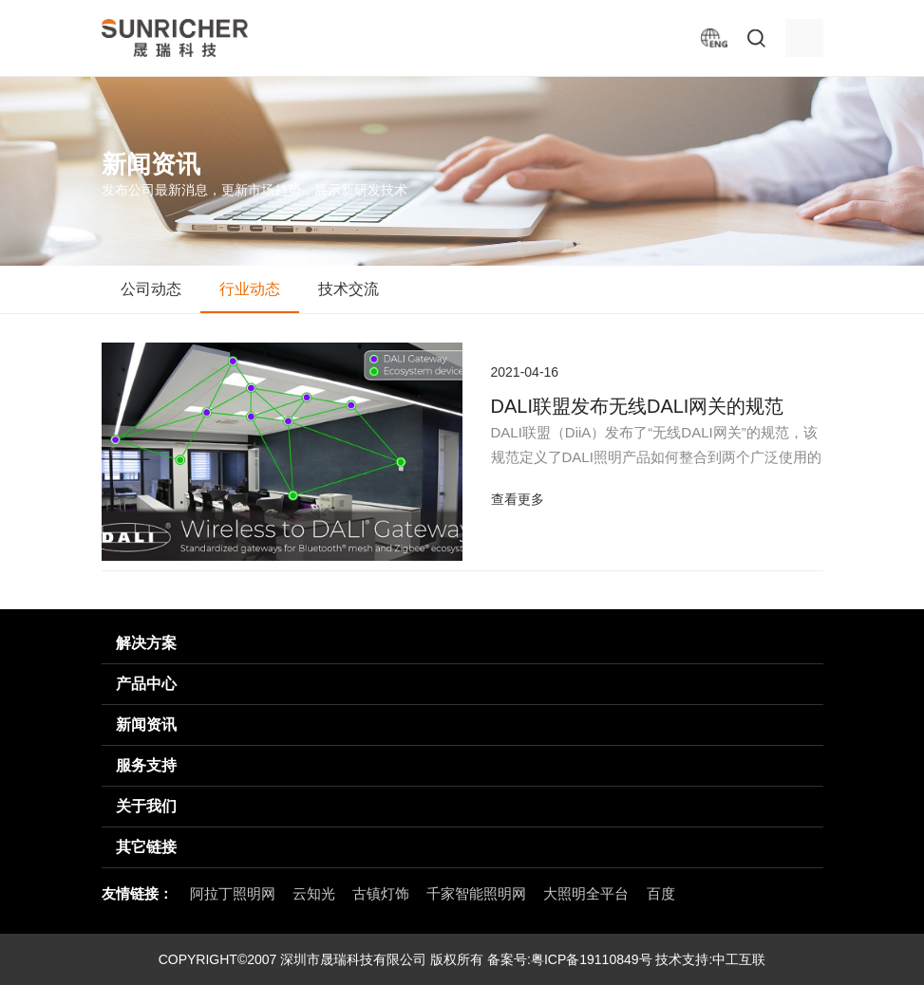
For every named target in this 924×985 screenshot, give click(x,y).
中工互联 (738, 959)
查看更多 (517, 499)
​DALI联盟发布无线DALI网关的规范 (637, 406)
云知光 (313, 893)
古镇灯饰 (380, 893)
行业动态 (249, 289)
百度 (661, 893)
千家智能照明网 (476, 893)
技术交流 (348, 289)
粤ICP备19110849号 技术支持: (621, 959)
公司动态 (151, 289)
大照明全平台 (586, 893)
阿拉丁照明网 (232, 893)
